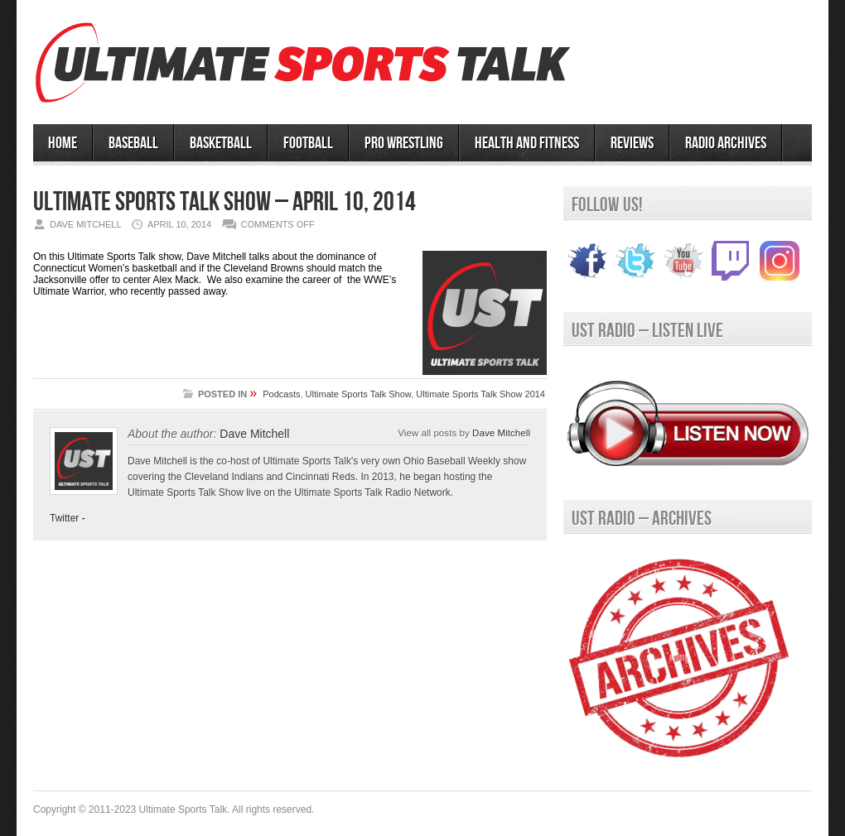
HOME (62, 143)
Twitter (64, 518)
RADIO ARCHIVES (725, 143)
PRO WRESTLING (404, 143)
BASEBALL (133, 143)
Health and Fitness (527, 143)
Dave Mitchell (501, 432)
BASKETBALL (221, 143)
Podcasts (281, 394)
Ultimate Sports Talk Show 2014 (480, 394)
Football (308, 143)
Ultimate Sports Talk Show (359, 394)
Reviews (632, 143)
